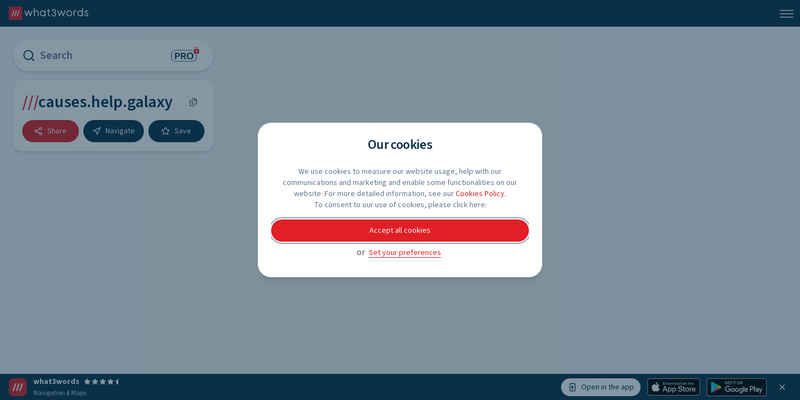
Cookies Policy (480, 193)
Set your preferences (405, 252)
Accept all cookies (400, 230)
